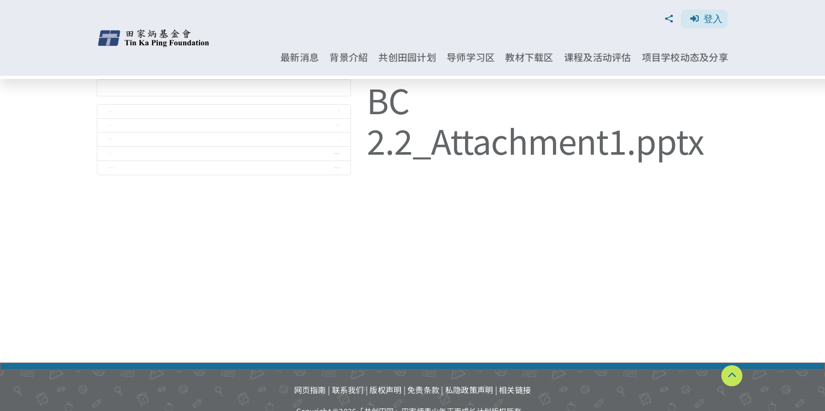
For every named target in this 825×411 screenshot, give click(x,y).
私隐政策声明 (469, 389)
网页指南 (310, 389)
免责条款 (423, 389)
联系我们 (348, 389)
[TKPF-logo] (154, 32)
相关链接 (515, 389)
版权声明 (385, 389)
